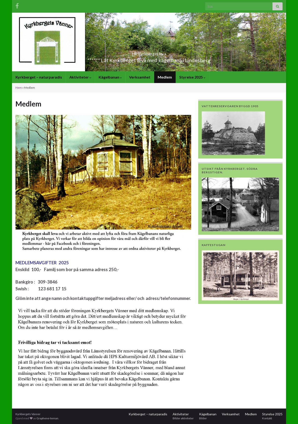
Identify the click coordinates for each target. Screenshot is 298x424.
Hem (18, 87)
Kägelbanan (110, 77)
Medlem (165, 77)
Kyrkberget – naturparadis (38, 77)
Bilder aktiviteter (183, 418)
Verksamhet (139, 77)
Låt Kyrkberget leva (149, 52)
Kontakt (267, 418)
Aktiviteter (80, 77)
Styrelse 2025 (192, 77)
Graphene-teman (47, 418)
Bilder (203, 418)
